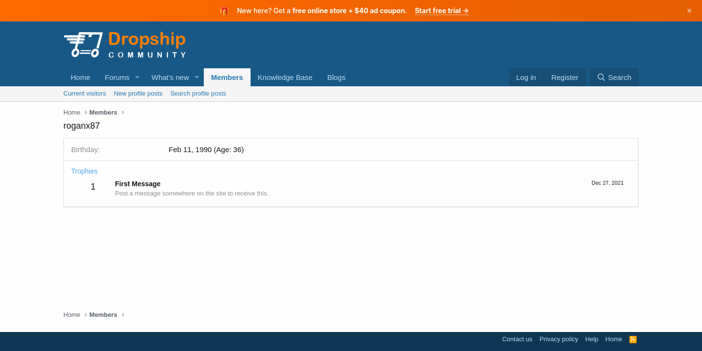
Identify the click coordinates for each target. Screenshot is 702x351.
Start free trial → (442, 10)
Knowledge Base (285, 77)
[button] (137, 77)
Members (227, 77)
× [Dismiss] (689, 11)
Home (80, 77)
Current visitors (84, 93)
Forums (117, 77)
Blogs (336, 77)
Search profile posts (198, 93)
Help (592, 339)
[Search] (614, 77)
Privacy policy (559, 339)
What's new (170, 77)
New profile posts (138, 93)
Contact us (517, 339)
